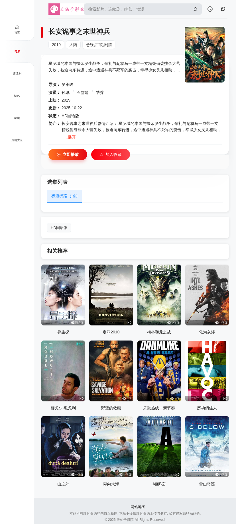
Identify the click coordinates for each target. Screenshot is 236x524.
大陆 (73, 44)
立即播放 (68, 154)
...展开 (70, 137)
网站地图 (138, 507)
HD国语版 (59, 228)
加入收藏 (110, 154)
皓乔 (100, 92)
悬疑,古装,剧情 (99, 44)
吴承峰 (68, 84)
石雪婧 (83, 92)
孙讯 (66, 92)
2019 (56, 44)
